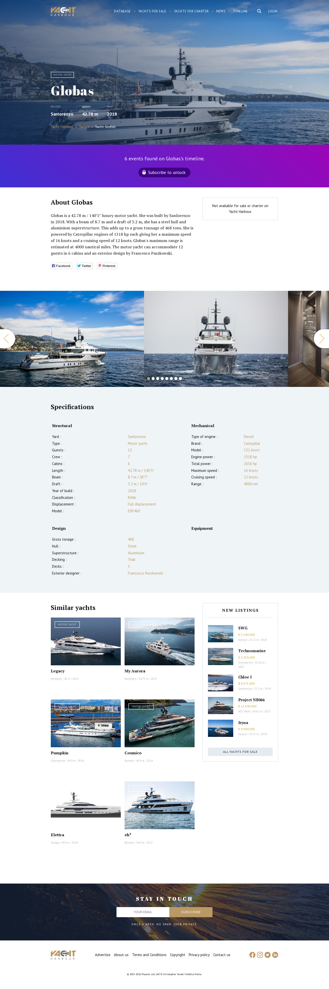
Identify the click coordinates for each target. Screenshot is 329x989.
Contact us (221, 954)
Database (122, 11)
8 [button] (180, 378)
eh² (128, 835)
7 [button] (175, 378)
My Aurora (135, 671)
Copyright (177, 954)
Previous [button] (7, 338)
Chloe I (245, 676)
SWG (242, 627)
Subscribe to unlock (166, 172)
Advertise (102, 954)
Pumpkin (59, 753)
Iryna (243, 722)
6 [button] (171, 378)
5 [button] (166, 378)
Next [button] (321, 338)
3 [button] (157, 378)
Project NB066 (251, 699)
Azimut (242, 640)
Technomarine (252, 650)
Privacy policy (199, 954)
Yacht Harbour (63, 12)
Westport (56, 678)
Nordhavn (130, 678)
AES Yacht (244, 711)
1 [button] (148, 378)
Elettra (57, 835)
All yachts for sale (240, 752)
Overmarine (58, 760)
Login (273, 11)
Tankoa (55, 842)
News (220, 11)
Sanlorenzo (62, 114)
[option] (72, 339)
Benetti (129, 760)
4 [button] (162, 378)
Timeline (240, 11)
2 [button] (153, 378)
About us (121, 954)
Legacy (57, 671)
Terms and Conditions (149, 954)
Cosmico (133, 753)
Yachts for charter (191, 11)
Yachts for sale (152, 11)
